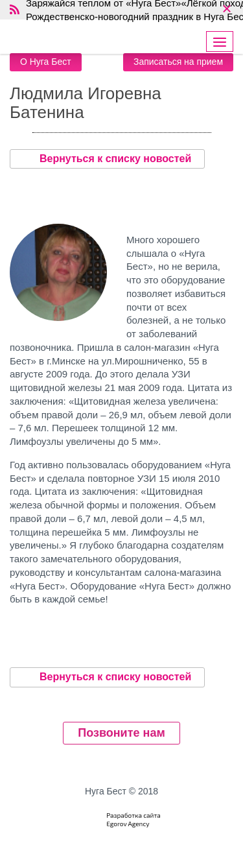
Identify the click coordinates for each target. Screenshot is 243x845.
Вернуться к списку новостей (107, 159)
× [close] (226, 9)
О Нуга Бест (45, 61)
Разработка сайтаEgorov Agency (133, 819)
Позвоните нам (121, 732)
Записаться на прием (178, 61)
